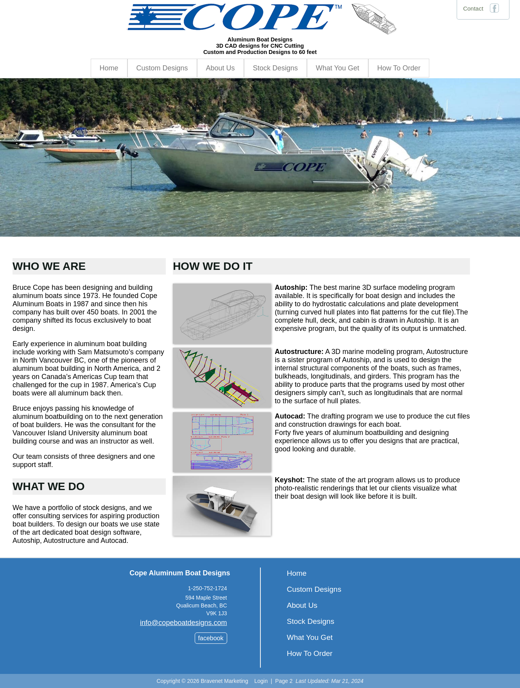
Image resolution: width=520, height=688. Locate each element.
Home (109, 68)
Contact (473, 8)
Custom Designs (162, 68)
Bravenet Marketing (224, 681)
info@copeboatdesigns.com (183, 623)
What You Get (337, 68)
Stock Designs (275, 68)
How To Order (399, 68)
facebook (211, 638)
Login (260, 681)
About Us (220, 68)
